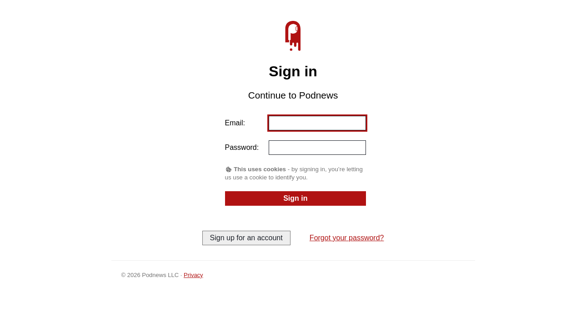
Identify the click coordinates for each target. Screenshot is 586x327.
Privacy (193, 275)
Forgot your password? (347, 238)
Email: (235, 123)
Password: (242, 147)
